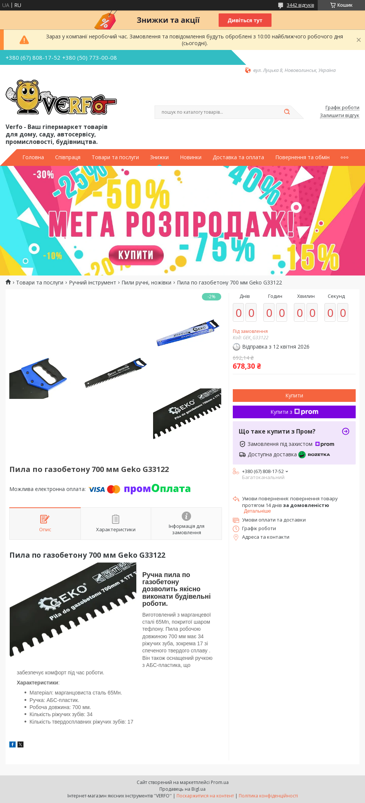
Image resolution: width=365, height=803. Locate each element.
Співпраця (67, 157)
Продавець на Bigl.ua (182, 789)
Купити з (294, 411)
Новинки (190, 157)
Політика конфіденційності (268, 796)
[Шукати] (286, 112)
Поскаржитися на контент (205, 796)
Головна (33, 157)
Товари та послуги (115, 157)
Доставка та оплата (238, 157)
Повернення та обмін (302, 157)
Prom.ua (220, 782)
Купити (294, 395)
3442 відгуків (300, 5)
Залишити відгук (339, 115)
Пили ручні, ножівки (146, 282)
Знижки (159, 157)
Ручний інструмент (92, 282)
